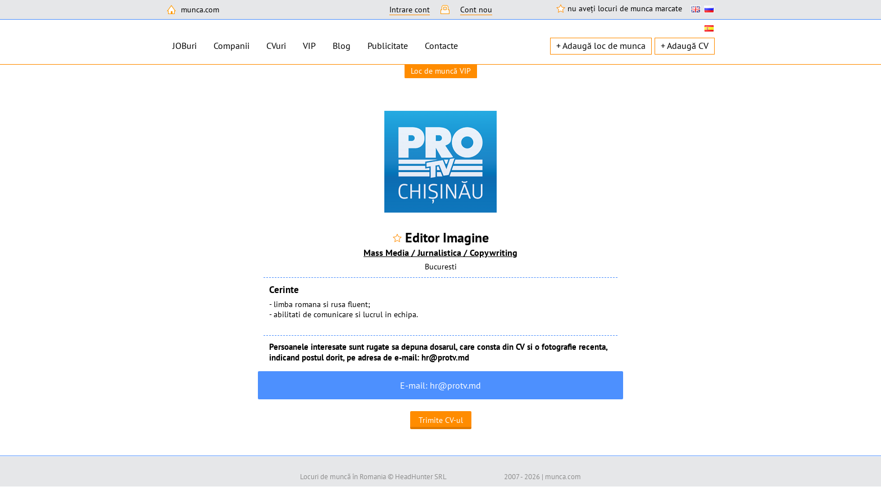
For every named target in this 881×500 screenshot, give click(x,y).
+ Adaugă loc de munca (601, 45)
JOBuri (184, 45)
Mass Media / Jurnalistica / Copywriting (440, 252)
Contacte (441, 45)
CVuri (276, 45)
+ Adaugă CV (685, 45)
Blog (342, 45)
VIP (309, 45)
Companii (231, 45)
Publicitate (387, 45)
